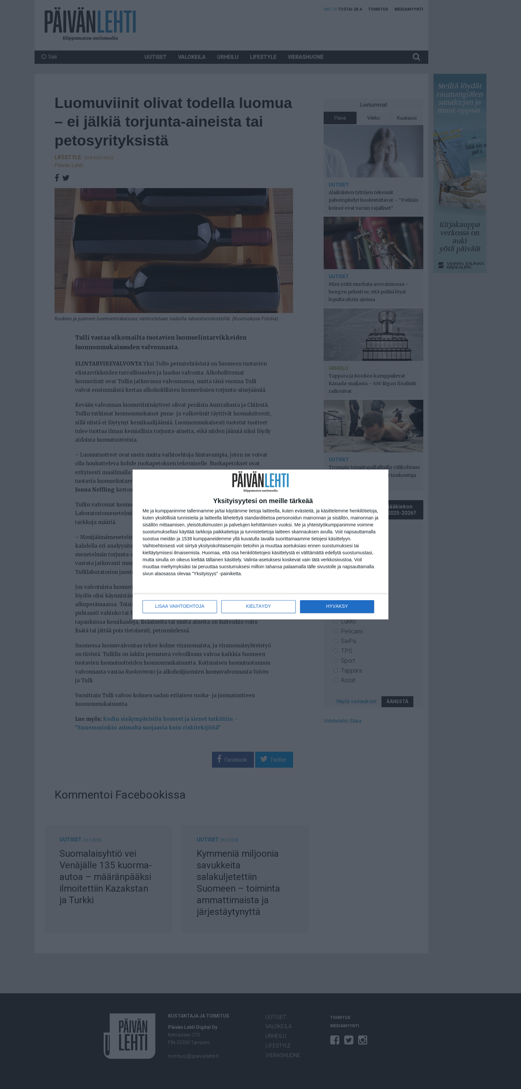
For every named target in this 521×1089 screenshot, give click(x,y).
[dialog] (260, 544)
